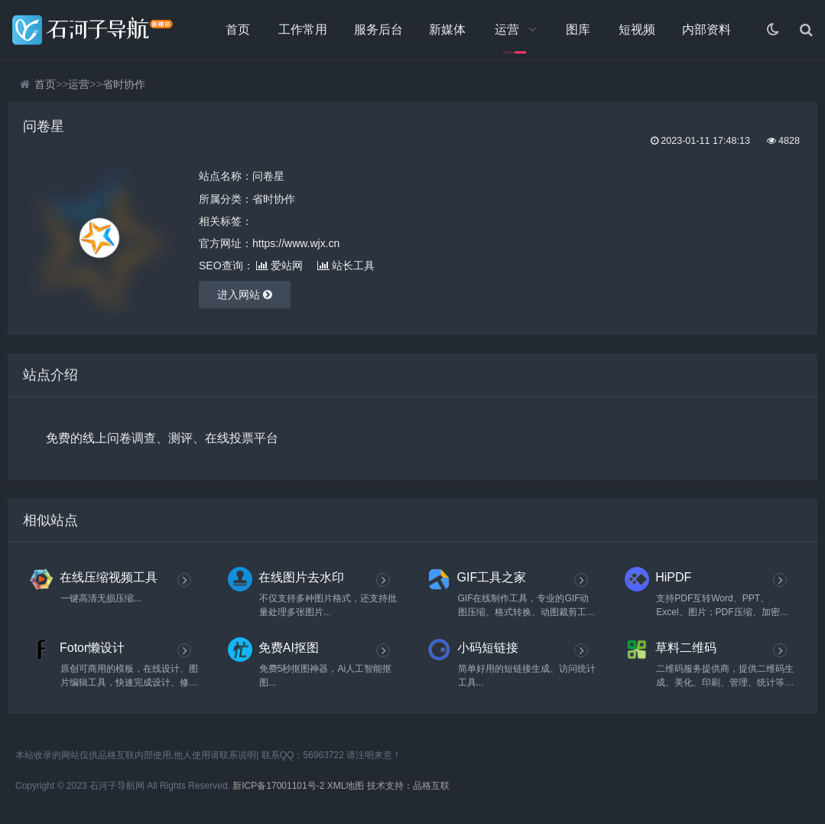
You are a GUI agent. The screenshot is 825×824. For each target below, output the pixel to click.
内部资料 (706, 29)
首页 (238, 29)
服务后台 (378, 29)
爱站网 (279, 265)
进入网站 (244, 294)
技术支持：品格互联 (408, 785)
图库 (578, 29)
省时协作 (123, 84)
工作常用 (302, 29)
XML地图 (346, 785)
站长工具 (346, 265)
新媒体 (447, 29)
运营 (507, 29)
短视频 (637, 29)
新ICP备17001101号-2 (278, 785)
